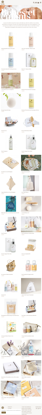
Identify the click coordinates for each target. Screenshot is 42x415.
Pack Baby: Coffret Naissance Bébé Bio (29, 315)
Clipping (9, 408)
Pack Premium (4, 233)
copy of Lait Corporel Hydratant (27, 294)
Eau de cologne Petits (25, 356)
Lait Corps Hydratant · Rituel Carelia (28, 48)
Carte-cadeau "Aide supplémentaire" (8, 397)
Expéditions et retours (26, 409)
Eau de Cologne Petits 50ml (6, 253)
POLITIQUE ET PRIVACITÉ (26, 411)
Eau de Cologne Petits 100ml (27, 151)
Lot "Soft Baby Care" (25, 212)
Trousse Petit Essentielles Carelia (28, 335)
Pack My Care (4, 130)
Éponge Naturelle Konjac (6, 110)
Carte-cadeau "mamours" (26, 377)
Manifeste (10, 406)
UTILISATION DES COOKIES (27, 412)
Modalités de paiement (26, 408)
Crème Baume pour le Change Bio (7, 89)
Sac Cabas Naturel (25, 192)
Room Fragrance (4, 151)
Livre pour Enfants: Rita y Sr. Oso (7, 335)
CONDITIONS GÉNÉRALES (26, 406)
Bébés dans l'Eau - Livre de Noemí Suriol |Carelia (10, 212)
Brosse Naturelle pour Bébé (27, 130)
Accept (3, 412)
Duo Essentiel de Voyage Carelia (27, 274)
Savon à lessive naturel (26, 171)
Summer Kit (3, 294)
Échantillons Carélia (25, 397)
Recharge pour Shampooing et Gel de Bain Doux (10, 315)
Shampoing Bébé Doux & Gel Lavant (8, 48)
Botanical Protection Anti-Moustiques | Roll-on (30, 110)
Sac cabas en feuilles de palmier (7, 274)
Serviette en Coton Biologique (6, 171)
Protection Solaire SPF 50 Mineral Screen (8, 68)
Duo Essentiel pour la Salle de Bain (28, 233)
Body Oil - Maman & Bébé (26, 68)
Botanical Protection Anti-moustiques (29, 89)
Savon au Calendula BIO (26, 253)
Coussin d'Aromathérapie (6, 356)
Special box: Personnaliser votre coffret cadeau (10, 377)
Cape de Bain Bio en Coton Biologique (8, 192)
